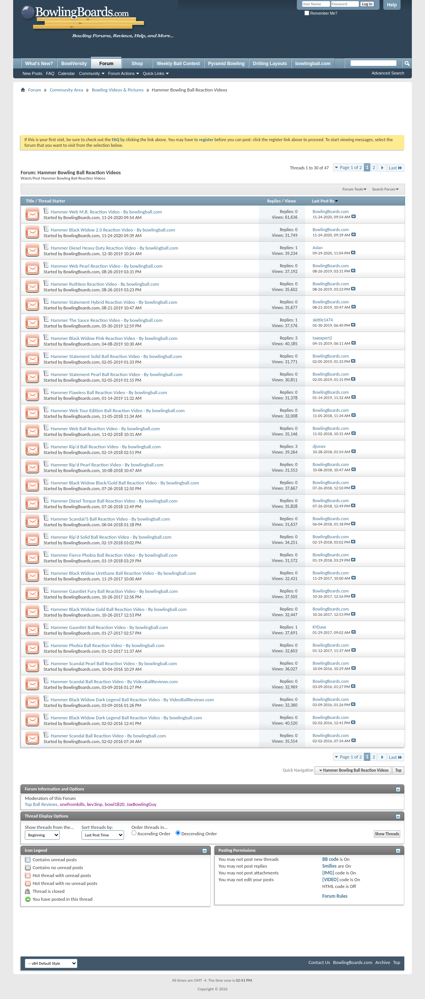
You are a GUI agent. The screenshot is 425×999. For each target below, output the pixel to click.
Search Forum (384, 189)
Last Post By (325, 201)
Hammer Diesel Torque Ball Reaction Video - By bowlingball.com (114, 501)
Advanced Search (388, 73)
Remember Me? (320, 13)
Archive (382, 962)
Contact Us (319, 962)
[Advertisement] (212, 111)
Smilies (329, 866)
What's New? (39, 63)
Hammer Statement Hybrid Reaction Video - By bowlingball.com (114, 302)
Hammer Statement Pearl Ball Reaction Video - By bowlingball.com (116, 374)
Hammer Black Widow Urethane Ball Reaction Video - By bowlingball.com (123, 573)
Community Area (66, 90)
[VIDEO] (330, 879)
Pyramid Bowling (226, 63)
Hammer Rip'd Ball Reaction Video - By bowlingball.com (106, 446)
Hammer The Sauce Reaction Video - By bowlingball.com (106, 320)
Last (395, 168)
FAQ (50, 73)
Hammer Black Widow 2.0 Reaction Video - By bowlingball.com (113, 230)
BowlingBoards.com (82, 217)
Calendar (66, 73)
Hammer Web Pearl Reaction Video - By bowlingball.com (107, 266)
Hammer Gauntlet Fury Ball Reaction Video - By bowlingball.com (114, 591)
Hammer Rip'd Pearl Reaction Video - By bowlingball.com (107, 465)
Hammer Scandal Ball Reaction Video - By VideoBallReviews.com (114, 681)
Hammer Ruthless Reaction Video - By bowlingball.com (105, 284)
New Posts (32, 73)
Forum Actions (121, 73)
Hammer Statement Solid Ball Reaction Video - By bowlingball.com (116, 356)
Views (290, 201)
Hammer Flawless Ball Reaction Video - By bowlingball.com (109, 392)
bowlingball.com (313, 63)
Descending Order (196, 833)
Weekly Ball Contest (178, 63)
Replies (274, 201)
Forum (106, 63)
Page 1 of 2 (351, 167)
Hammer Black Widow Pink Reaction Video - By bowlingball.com (114, 338)
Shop (137, 63)
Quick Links (153, 73)
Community (89, 73)
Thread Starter (51, 201)
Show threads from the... (49, 827)
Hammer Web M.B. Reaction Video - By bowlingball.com (106, 212)
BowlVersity (74, 63)
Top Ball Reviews (41, 804)
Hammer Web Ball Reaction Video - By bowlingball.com (105, 428)
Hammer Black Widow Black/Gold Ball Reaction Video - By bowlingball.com (125, 483)
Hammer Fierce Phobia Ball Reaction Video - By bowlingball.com (114, 555)
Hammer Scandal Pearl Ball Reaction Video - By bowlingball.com (114, 663)
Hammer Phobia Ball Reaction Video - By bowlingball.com (107, 645)
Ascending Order (151, 833)
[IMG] (328, 873)
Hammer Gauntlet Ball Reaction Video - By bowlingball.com (109, 627)
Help (392, 5)
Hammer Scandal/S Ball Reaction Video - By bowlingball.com (110, 519)
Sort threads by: (97, 827)
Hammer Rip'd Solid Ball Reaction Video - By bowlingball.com (111, 537)
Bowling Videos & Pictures (118, 90)
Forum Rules (335, 896)
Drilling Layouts (270, 63)
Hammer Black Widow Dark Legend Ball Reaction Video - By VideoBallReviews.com (132, 699)
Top (398, 770)
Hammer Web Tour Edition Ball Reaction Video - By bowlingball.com (118, 410)
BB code (330, 859)
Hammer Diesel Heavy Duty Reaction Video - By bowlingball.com (114, 248)
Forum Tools (353, 189)
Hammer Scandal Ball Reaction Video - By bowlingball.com (108, 736)
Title (30, 201)
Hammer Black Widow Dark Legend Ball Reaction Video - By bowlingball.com (126, 717)
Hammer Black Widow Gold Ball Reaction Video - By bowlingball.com (119, 609)
